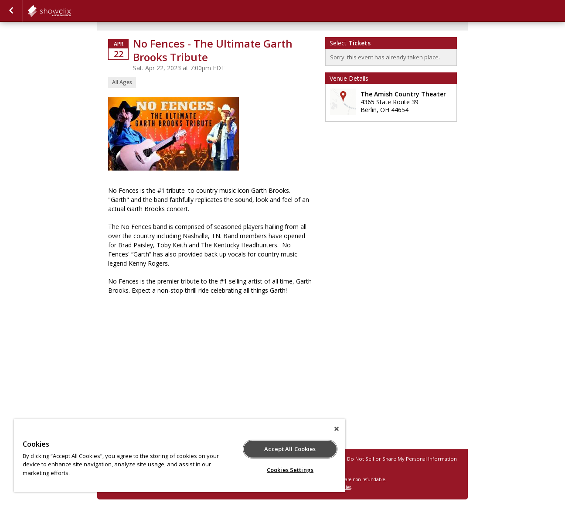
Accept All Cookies (290, 449)
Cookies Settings (290, 470)
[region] (179, 455)
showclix (70, 10)
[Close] (336, 428)
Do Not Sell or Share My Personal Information (402, 458)
